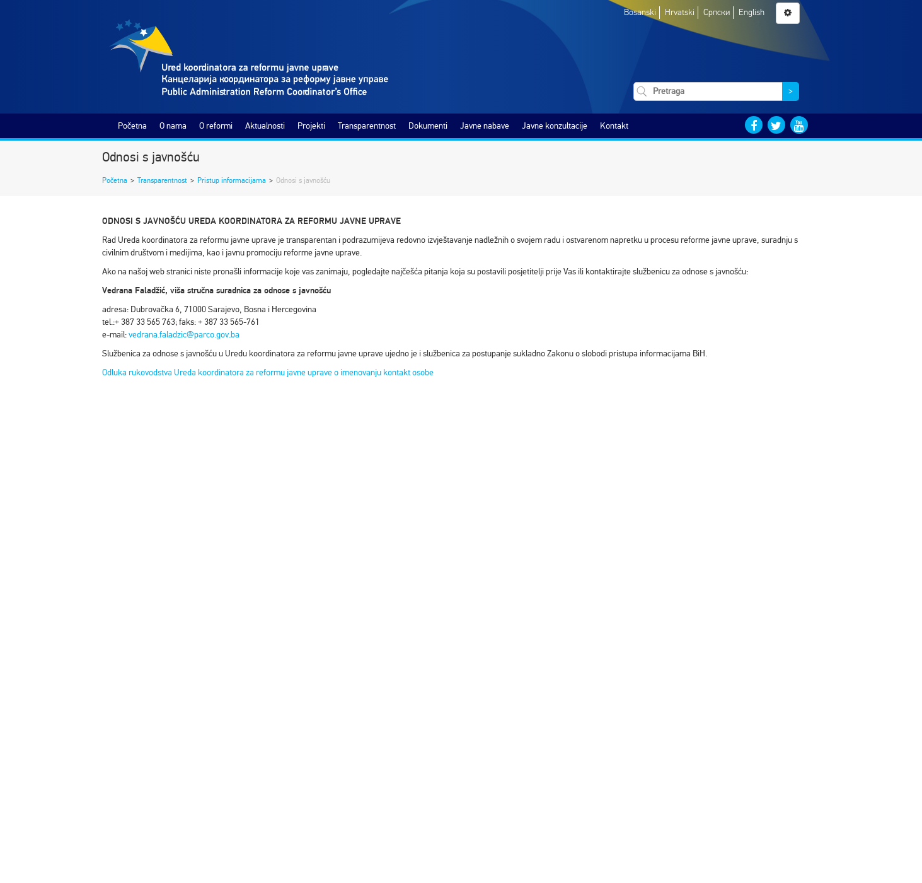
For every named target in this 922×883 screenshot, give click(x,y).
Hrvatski (679, 12)
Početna (132, 125)
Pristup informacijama (231, 180)
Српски (716, 12)
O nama (173, 125)
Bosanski (640, 12)
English (751, 12)
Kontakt (614, 125)
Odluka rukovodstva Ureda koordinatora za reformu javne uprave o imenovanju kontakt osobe (268, 372)
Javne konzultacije (554, 125)
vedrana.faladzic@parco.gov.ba (184, 334)
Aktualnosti (265, 125)
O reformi (216, 125)
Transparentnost (367, 125)
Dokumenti (427, 125)
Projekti (311, 125)
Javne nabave (484, 125)
